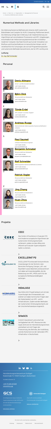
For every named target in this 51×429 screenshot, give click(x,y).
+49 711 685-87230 (20, 86)
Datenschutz (28, 423)
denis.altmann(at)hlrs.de (21, 88)
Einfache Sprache (38, 1)
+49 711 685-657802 (20, 180)
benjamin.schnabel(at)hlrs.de (23, 156)
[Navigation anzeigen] (48, 7)
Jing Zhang (21, 190)
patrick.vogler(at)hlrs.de (21, 182)
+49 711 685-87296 (20, 195)
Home (4, 13)
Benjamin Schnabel (25, 149)
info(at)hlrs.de (8, 386)
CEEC (21, 232)
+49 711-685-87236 (20, 167)
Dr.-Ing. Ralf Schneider (9, 56)
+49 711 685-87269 (10, 384)
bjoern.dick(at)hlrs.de (20, 101)
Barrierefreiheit (39, 423)
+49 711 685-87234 (20, 205)
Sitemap (11, 423)
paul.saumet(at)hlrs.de (21, 147)
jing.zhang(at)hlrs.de (20, 197)
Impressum (20, 423)
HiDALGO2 (24, 288)
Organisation (19, 13)
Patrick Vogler (22, 175)
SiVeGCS (23, 316)
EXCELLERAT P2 (27, 258)
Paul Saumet (22, 140)
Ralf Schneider (23, 161)
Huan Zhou (21, 200)
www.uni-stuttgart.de (32, 404)
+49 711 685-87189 (20, 99)
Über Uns (10, 13)
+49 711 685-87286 (20, 145)
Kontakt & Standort (9, 379)
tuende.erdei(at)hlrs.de (21, 117)
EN (45, 1)
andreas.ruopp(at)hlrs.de (21, 132)
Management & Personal (31, 13)
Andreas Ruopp (23, 123)
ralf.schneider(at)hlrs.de (21, 169)
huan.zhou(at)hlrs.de (20, 207)
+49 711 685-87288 (20, 154)
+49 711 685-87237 (20, 115)
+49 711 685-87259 (20, 130)
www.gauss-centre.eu (9, 409)
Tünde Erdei (21, 110)
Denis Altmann (23, 81)
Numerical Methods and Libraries (14, 15)
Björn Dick (20, 94)
